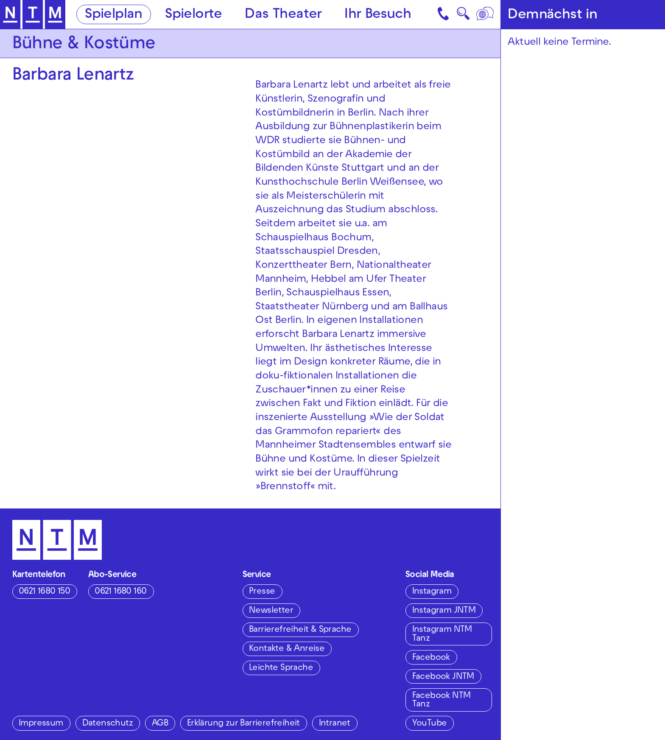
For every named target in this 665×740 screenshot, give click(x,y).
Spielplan (113, 15)
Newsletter (271, 611)
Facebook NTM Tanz (441, 700)
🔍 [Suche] (463, 16)
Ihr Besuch (377, 15)
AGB (160, 724)
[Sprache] (485, 14)
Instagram (432, 592)
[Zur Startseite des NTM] (32, 14)
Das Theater (283, 15)
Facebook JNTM (443, 677)
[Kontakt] (444, 14)
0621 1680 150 (44, 592)
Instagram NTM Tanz (442, 634)
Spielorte (193, 15)
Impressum (41, 724)
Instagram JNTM (444, 611)
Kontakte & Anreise (286, 649)
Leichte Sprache (281, 668)
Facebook (431, 658)
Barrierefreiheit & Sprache (300, 630)
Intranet (334, 724)
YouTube (429, 724)
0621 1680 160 (120, 592)
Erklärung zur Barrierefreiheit (243, 724)
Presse (262, 592)
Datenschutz (107, 724)
